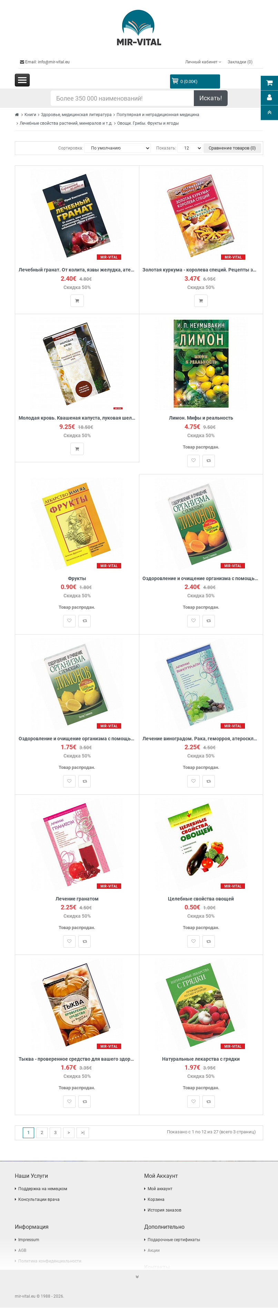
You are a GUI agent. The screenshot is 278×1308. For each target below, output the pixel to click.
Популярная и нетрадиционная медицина (158, 114)
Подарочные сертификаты (174, 1240)
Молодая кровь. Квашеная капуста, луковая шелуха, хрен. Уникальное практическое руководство (77, 418)
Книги (30, 114)
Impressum (28, 1240)
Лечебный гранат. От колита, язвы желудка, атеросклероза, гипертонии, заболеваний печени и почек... (77, 269)
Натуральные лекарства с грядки (201, 1059)
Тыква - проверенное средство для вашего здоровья (77, 1059)
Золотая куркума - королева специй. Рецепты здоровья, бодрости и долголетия (201, 269)
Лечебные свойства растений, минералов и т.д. (66, 123)
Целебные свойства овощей (201, 899)
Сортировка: (70, 148)
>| (83, 1133)
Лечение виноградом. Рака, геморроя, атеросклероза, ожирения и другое (201, 739)
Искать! (210, 98)
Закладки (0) (240, 62)
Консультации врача (39, 1199)
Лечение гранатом (77, 899)
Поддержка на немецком (42, 1189)
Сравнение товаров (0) (232, 148)
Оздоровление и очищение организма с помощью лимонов (201, 578)
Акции (154, 1250)
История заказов (164, 1210)
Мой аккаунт (160, 1189)
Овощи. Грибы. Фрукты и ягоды (148, 123)
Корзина (156, 1199)
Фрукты (77, 578)
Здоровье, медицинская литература (76, 114)
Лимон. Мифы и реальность (201, 418)
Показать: (166, 148)
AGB (22, 1250)
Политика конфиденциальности (49, 1261)
